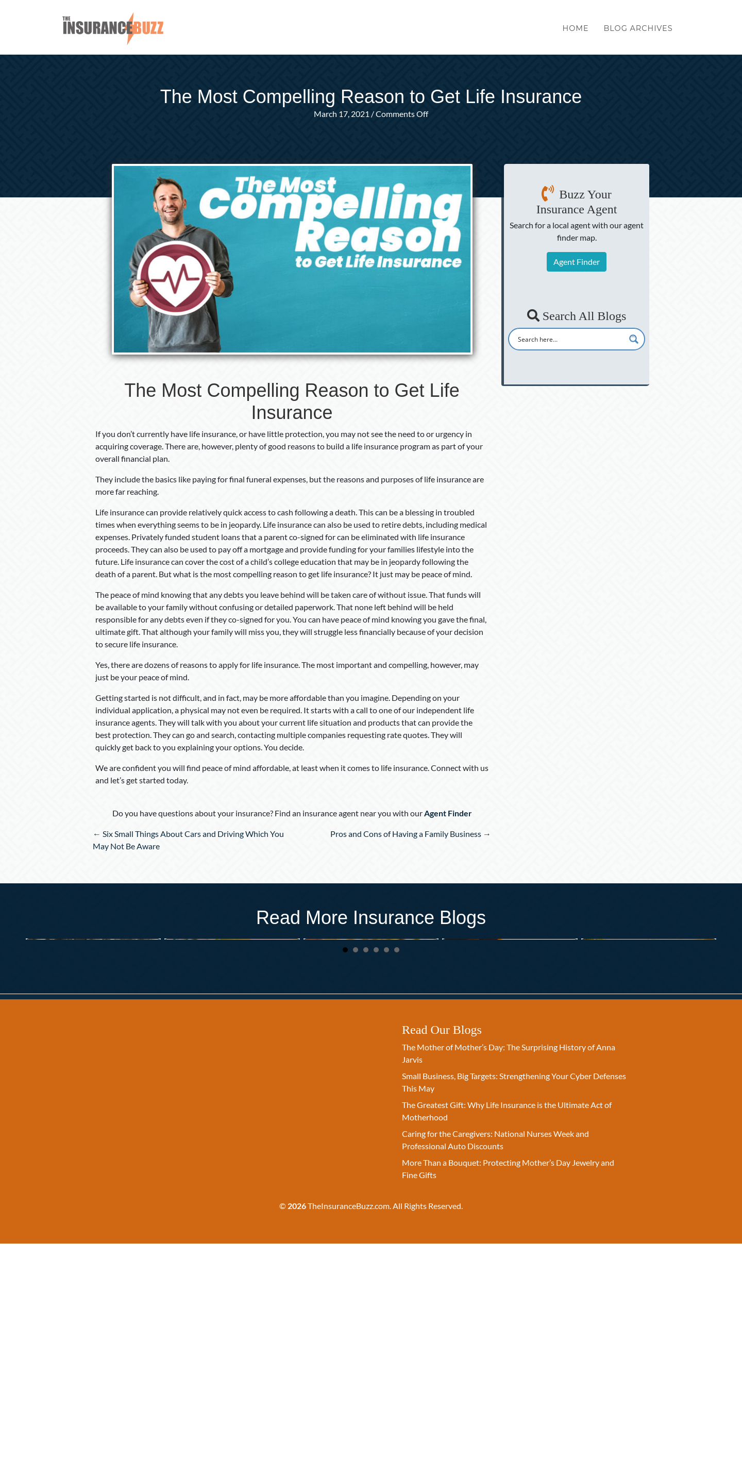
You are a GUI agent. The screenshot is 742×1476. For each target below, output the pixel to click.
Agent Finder (576, 261)
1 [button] (345, 1181)
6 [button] (396, 1181)
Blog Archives (637, 30)
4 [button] (376, 1181)
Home (576, 30)
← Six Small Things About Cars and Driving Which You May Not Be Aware (188, 840)
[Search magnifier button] (634, 339)
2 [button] (355, 1181)
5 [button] (386, 1181)
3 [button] (365, 1181)
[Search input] (570, 339)
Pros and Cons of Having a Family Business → (410, 833)
